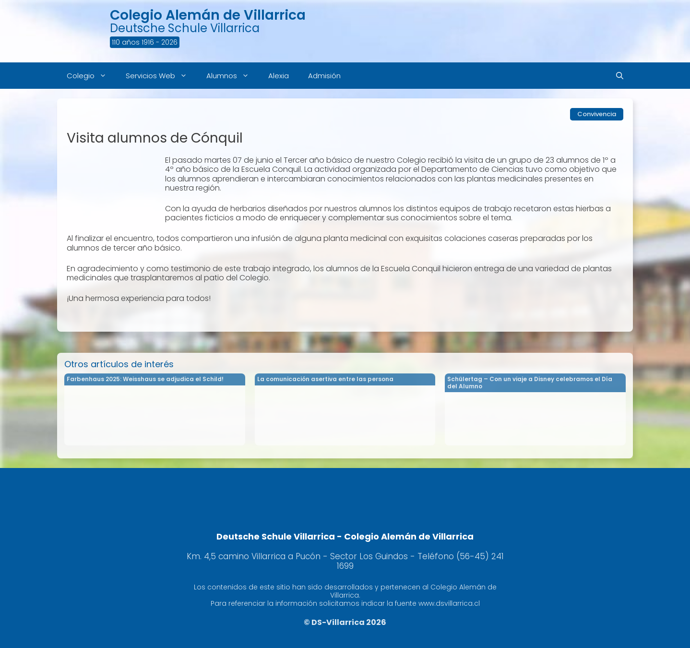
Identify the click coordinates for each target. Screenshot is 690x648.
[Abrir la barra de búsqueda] (620, 75)
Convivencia (596, 114)
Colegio (91, 75)
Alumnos (232, 75)
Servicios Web (161, 75)
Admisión (324, 76)
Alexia (278, 76)
